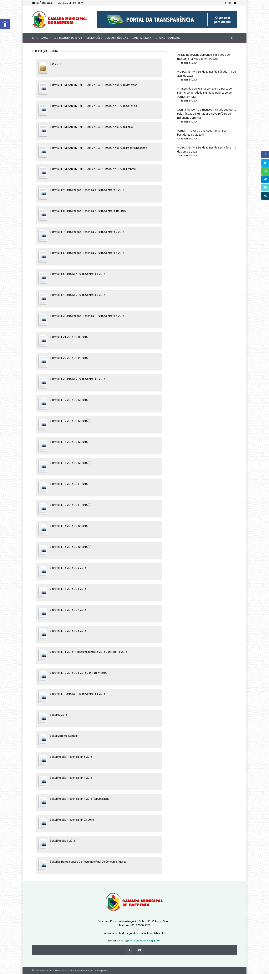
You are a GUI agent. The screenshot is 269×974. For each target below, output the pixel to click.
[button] (5, 24)
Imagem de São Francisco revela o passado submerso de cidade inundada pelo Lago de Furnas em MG (204, 92)
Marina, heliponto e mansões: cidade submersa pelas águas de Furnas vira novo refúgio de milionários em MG (206, 113)
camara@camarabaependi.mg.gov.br (139, 940)
